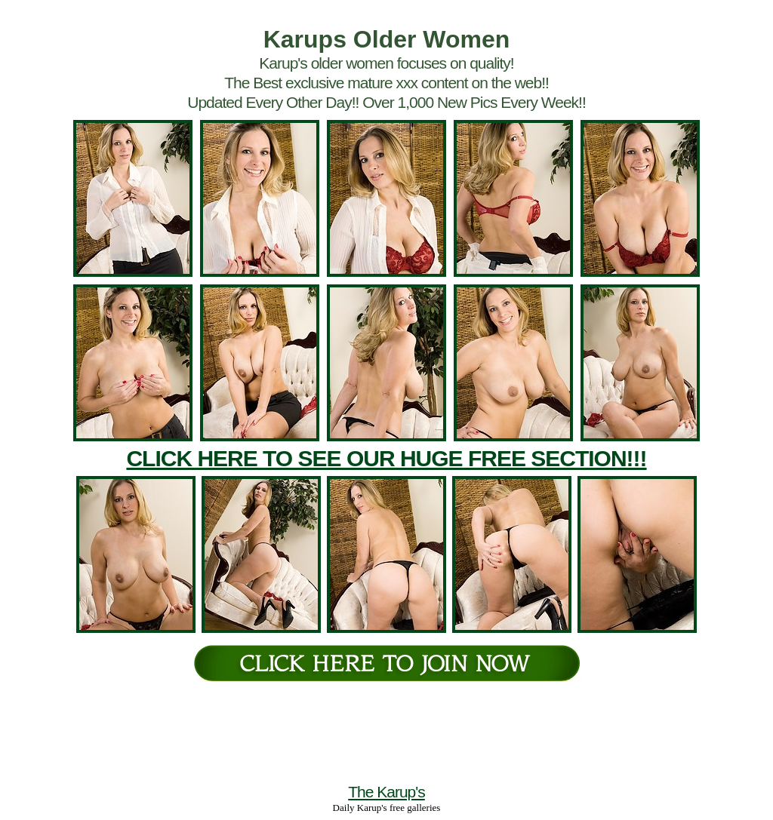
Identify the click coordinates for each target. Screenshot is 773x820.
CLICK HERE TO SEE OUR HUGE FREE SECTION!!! (386, 458)
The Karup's (386, 791)
